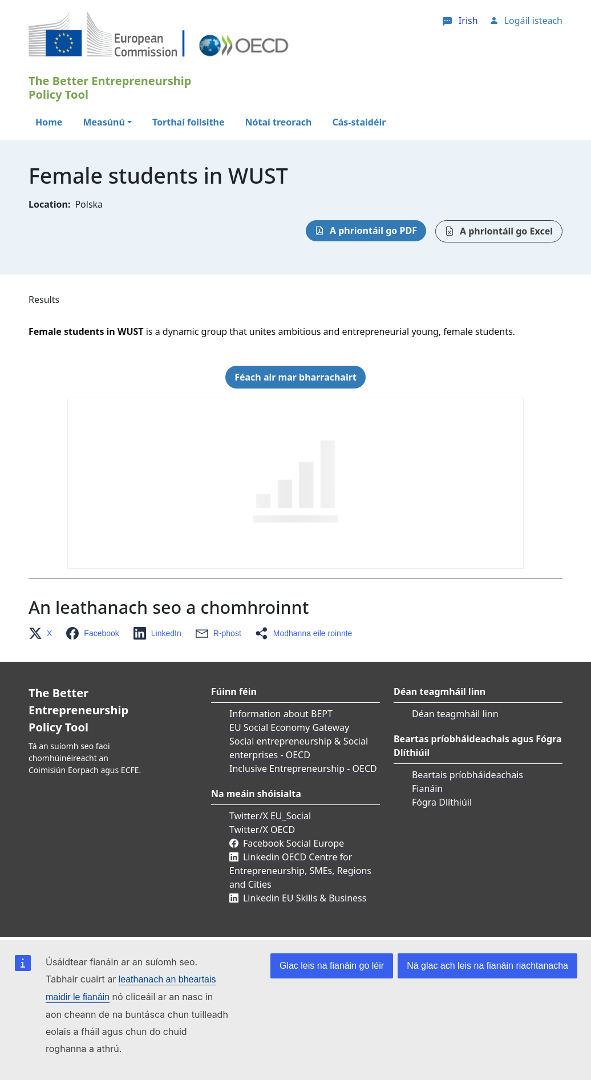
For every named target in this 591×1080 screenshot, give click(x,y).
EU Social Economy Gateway (289, 727)
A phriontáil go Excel (506, 231)
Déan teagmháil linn (455, 713)
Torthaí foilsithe (188, 122)
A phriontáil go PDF (373, 230)
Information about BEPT (281, 713)
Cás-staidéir (359, 122)
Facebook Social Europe (293, 843)
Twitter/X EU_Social (270, 816)
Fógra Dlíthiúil (442, 802)
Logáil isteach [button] (533, 20)
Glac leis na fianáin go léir (332, 965)
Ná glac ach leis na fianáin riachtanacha (487, 965)
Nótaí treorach (278, 122)
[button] (44, 633)
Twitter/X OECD (262, 829)
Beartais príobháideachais (467, 774)
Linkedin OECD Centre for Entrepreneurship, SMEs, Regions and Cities (300, 871)
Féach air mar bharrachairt (295, 377)
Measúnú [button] (103, 122)
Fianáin (427, 788)
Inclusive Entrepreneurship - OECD (303, 768)
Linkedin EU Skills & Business (304, 898)
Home (48, 122)
